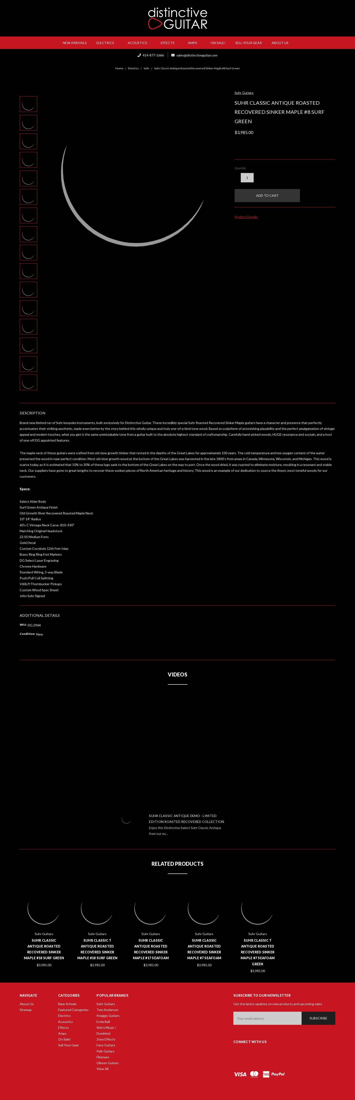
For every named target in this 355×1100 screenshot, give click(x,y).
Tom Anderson (107, 1010)
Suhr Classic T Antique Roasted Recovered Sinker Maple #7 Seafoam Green (258, 952)
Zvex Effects (106, 1039)
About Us (282, 43)
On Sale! (218, 43)
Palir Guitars (106, 1051)
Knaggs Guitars (108, 1016)
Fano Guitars (106, 1045)
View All (102, 1069)
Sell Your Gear (248, 43)
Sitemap (26, 1010)
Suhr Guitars (106, 1004)
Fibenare (103, 1057)
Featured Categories (73, 1010)
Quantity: (240, 168)
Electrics (107, 43)
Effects (169, 43)
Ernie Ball (103, 1022)
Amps (194, 43)
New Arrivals (75, 43)
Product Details (248, 217)
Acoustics (139, 43)
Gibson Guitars (108, 1063)
